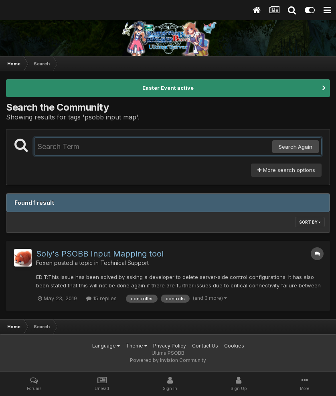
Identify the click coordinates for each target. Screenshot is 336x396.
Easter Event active (168, 88)
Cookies (234, 346)
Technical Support (124, 262)
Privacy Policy (169, 346)
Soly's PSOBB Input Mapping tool (100, 254)
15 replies (101, 298)
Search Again (295, 146)
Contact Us (205, 346)
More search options (286, 170)
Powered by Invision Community (168, 360)
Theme (136, 346)
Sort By (310, 222)
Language (106, 346)
